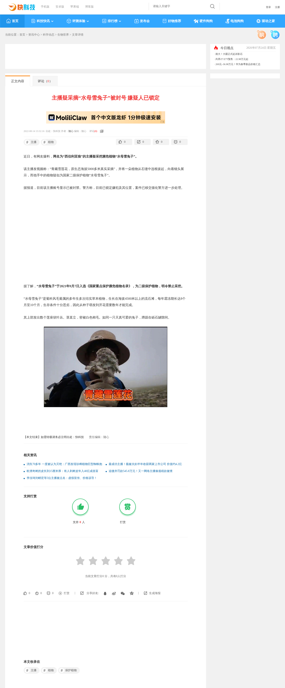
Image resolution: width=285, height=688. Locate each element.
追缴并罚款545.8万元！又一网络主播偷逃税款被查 (141, 471)
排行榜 (112, 21)
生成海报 (155, 593)
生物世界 (63, 34)
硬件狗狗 (203, 21)
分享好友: (93, 593)
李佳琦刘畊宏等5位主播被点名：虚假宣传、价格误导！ (62, 478)
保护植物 (68, 670)
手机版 (45, 6)
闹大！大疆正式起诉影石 (229, 54)
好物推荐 (171, 21)
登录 (268, 7)
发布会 (142, 21)
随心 (70, 131)
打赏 (67, 593)
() (95, 131)
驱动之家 (265, 21)
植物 (48, 142)
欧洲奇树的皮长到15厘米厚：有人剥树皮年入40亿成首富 (62, 471)
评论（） (45, 81)
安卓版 (60, 6)
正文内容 (17, 81)
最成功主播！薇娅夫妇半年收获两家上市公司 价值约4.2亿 (145, 464)
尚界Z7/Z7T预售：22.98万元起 (231, 59)
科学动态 (48, 34)
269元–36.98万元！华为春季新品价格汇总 (237, 64)
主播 (30, 142)
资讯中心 (34, 34)
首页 (12, 21)
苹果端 (74, 6)
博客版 (89, 6)
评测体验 (78, 21)
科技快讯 (42, 21)
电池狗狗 (234, 21)
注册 (277, 7)
